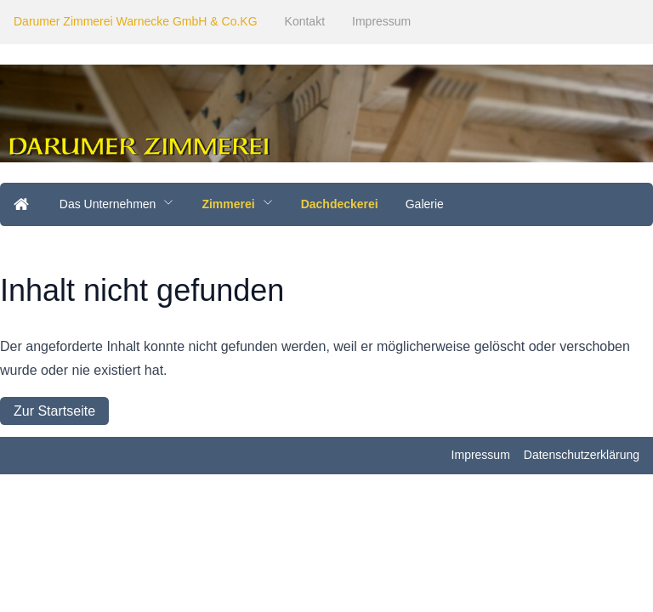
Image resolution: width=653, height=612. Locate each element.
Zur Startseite (54, 411)
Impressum (381, 21)
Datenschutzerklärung (581, 455)
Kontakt (305, 21)
